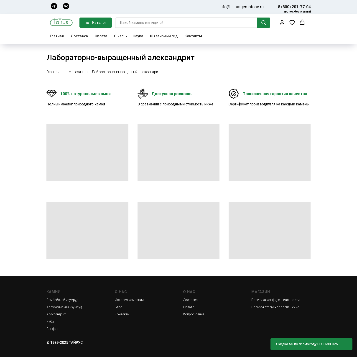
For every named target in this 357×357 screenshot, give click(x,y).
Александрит (56, 314)
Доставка (79, 36)
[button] (282, 22)
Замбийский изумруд (62, 300)
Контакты (193, 36)
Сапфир (52, 329)
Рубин (51, 321)
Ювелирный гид (164, 36)
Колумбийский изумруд (64, 307)
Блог (118, 307)
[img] (54, 6)
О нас (119, 36)
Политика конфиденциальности (275, 300)
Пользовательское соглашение (275, 307)
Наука (138, 36)
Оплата (101, 36)
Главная (57, 36)
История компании (129, 300)
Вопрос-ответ (193, 314)
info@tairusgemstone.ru (241, 6)
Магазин (76, 72)
